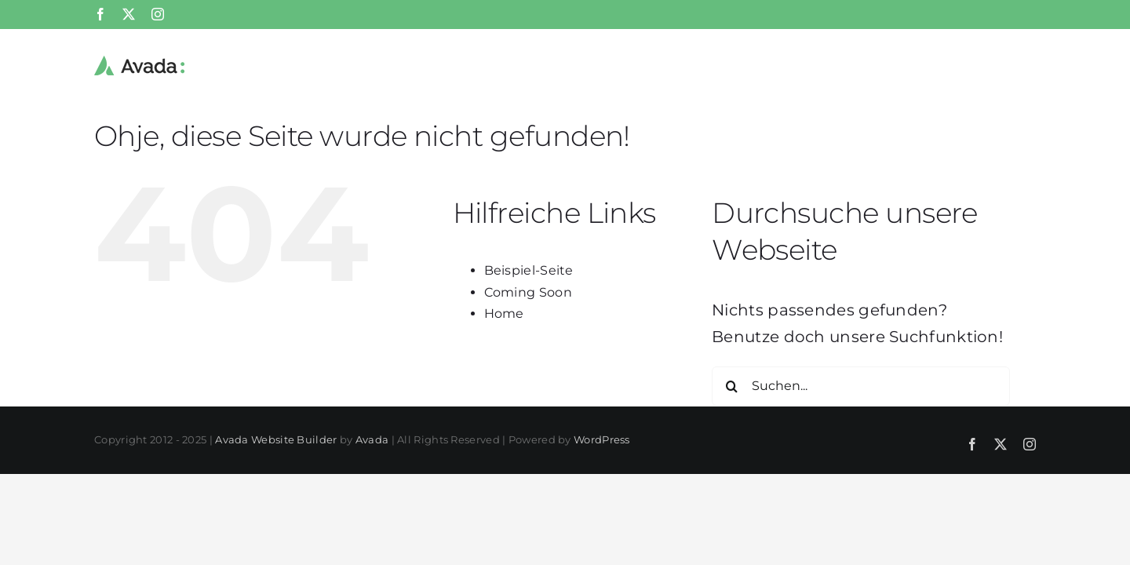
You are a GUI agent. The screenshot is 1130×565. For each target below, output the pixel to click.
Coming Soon (528, 292)
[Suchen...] (861, 386)
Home (504, 313)
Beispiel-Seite (529, 270)
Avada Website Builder (276, 439)
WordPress (602, 439)
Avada (372, 439)
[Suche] (731, 386)
